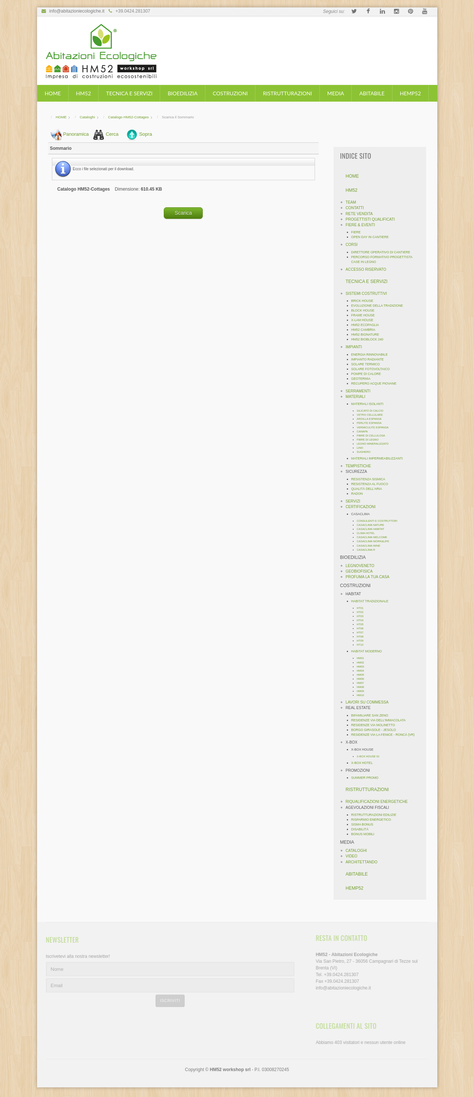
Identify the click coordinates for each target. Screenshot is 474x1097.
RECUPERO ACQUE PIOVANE (375, 383)
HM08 (362, 687)
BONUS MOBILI (365, 834)
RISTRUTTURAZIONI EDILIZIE (375, 815)
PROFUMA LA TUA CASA (369, 577)
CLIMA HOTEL (368, 533)
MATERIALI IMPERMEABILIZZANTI (379, 458)
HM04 (362, 670)
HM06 (362, 679)
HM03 (362, 666)
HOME (53, 93)
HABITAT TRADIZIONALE (371, 601)
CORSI (353, 245)
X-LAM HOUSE (364, 320)
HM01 (362, 658)
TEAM (353, 202)
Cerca (112, 133)
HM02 (362, 662)
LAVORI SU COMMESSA (369, 702)
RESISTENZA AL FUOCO (371, 484)
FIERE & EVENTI (362, 225)
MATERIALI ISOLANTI (369, 404)
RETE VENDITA (361, 214)
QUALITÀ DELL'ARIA (368, 489)
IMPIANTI (356, 347)
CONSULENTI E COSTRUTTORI (379, 521)
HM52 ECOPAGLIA (367, 325)
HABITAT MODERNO (368, 651)
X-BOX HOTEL (364, 763)
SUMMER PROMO (367, 778)
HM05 (362, 674)
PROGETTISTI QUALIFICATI (372, 219)
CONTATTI (357, 208)
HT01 (362, 608)
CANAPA (364, 431)
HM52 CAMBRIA (365, 330)
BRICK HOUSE (364, 301)
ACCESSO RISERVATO (368, 269)
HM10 (362, 695)
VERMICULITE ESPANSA (375, 427)
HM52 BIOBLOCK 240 (369, 339)
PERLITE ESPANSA (371, 423)
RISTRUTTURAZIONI (287, 93)
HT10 (362, 644)
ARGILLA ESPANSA (371, 419)
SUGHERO (365, 452)
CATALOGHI (358, 851)
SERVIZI (355, 501)
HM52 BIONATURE (367, 334)
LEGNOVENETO (362, 566)
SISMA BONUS (364, 824)
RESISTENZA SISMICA (370, 479)
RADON (359, 493)
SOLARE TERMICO (367, 364)
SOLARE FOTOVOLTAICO (372, 369)
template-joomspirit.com (471, 1059)
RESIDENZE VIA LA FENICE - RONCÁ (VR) (385, 735)
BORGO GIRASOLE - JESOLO (375, 730)
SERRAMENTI (360, 391)
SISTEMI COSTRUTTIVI (368, 293)
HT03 (362, 616)
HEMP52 (410, 93)
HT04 (362, 620)
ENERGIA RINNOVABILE (371, 354)
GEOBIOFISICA (361, 571)
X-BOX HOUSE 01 (370, 756)
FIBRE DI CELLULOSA (373, 435)
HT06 (362, 628)
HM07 (362, 683)
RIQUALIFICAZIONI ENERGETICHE (379, 802)
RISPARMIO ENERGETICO (373, 819)
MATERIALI (357, 397)
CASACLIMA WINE (370, 545)
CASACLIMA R (368, 549)
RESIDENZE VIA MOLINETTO (375, 725)
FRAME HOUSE (365, 315)
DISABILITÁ (362, 829)
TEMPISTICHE (360, 466)
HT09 (362, 640)
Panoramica (76, 133)
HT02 (362, 612)
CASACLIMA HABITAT (372, 529)
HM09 (362, 691)
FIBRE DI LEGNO (370, 439)
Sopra (145, 133)
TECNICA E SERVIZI (129, 93)
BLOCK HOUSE (365, 310)
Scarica (183, 212)
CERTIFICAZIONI (363, 507)
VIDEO (353, 856)
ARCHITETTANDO (363, 862)
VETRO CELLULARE (372, 414)
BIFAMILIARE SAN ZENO (371, 715)
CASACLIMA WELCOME (374, 537)
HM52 (83, 93)
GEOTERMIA (362, 379)
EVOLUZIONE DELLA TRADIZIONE (379, 305)
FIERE (358, 232)
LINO (362, 447)
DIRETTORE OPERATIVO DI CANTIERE (382, 252)
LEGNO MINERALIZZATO (375, 443)
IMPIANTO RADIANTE (369, 359)
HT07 (362, 632)
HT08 (362, 636)
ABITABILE (371, 93)
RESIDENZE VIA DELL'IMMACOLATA (380, 720)
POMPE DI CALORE (368, 374)
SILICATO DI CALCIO (372, 410)
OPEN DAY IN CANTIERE (372, 237)
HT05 (362, 624)
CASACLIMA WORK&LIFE (375, 541)
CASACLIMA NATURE (372, 525)
